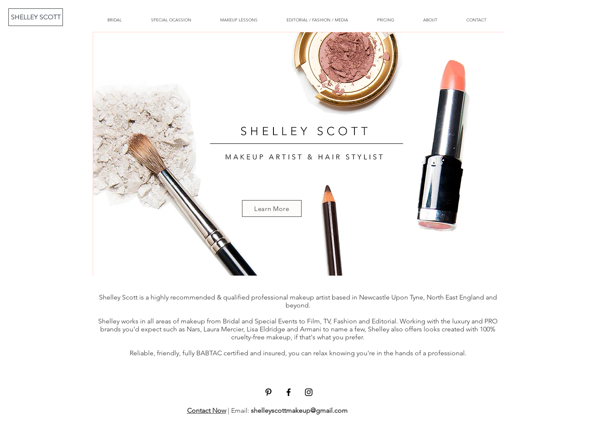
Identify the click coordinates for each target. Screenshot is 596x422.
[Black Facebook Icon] (289, 392)
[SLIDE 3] (290, 261)
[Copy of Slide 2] (275, 261)
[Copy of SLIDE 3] (305, 261)
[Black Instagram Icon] (309, 392)
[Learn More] (272, 208)
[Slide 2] (282, 261)
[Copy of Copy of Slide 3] (320, 261)
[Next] (487, 153)
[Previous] (108, 153)
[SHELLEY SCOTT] (35, 17)
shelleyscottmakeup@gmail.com (299, 410)
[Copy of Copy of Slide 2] (313, 261)
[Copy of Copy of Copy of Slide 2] (298, 261)
